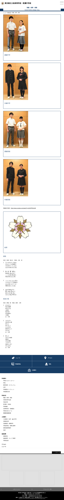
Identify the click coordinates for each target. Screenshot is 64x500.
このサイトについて (16, 489)
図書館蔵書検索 (7, 413)
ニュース (4, 446)
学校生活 (9, 12)
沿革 (4, 387)
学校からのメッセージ (8, 380)
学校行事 (5, 402)
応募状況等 (6, 421)
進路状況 (5, 436)
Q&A (4, 430)
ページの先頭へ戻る (56, 452)
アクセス (4, 444)
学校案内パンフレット (8, 389)
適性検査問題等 (7, 427)
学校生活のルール (7, 410)
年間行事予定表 (7, 399)
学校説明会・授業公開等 (9, 425)
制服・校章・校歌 (7, 397)
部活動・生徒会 (7, 404)
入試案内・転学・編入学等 (9, 419)
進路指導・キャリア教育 (9, 438)
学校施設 (5, 406)
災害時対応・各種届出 (8, 408)
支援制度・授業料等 (8, 423)
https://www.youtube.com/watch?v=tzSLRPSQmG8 (23, 208)
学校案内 (4, 378)
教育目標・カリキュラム (9, 385)
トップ (4, 12)
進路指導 (4, 434)
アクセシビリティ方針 (47, 489)
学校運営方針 (6, 391)
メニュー (62, 4)
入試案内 (4, 416)
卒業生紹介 (6, 440)
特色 (4, 382)
